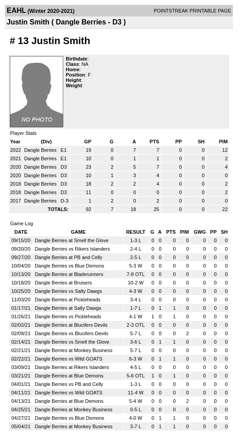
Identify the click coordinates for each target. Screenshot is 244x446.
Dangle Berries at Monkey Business (73, 350)
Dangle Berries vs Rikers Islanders (72, 248)
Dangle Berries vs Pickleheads (68, 316)
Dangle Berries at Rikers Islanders (72, 367)
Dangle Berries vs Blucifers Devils (71, 333)
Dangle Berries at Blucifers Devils (71, 325)
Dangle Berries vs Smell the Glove (72, 342)
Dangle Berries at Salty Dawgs (68, 308)
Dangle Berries (41, 150)
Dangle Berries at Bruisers (63, 282)
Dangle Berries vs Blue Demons (69, 265)
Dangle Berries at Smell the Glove (72, 240)
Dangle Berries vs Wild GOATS (68, 358)
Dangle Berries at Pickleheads (67, 299)
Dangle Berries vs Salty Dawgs (68, 291)
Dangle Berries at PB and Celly (68, 257)
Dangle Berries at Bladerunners (69, 274)
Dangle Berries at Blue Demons (69, 375)
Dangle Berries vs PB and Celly (69, 384)
